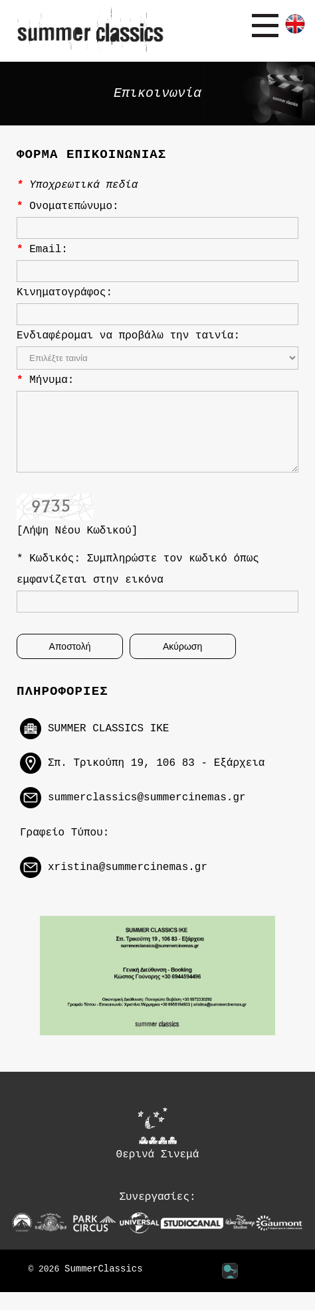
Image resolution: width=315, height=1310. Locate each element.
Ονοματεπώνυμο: (73, 206)
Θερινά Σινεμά (157, 1151)
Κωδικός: (57, 572)
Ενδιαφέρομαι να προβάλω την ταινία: (128, 335)
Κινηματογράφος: (64, 292)
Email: (48, 249)
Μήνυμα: (51, 380)
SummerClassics (103, 1287)
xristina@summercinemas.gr (127, 884)
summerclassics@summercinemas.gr (147, 813)
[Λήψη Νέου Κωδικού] (77, 545)
